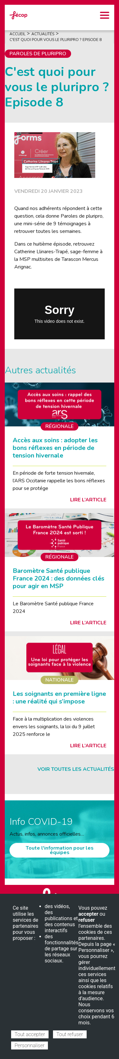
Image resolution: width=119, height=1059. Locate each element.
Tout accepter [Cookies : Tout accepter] (30, 1034)
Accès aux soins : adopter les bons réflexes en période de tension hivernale (55, 448)
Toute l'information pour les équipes (60, 850)
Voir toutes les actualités (75, 769)
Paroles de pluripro (38, 53)
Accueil (17, 34)
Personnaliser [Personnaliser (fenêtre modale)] (29, 1045)
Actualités (42, 34)
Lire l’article (88, 499)
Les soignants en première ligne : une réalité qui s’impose (59, 697)
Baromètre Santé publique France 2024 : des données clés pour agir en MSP (58, 578)
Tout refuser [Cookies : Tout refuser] (69, 1034)
